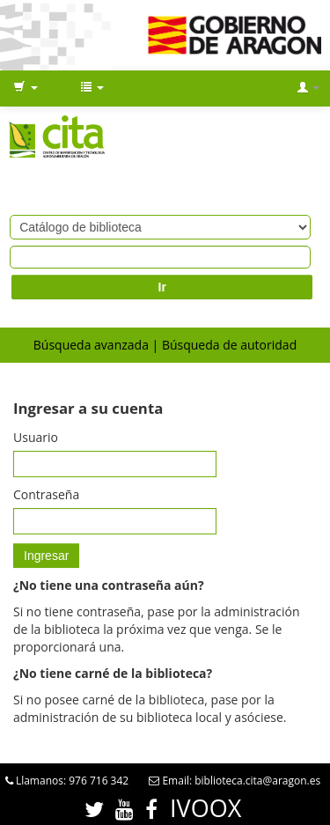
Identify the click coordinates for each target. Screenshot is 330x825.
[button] (25, 88)
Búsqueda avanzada (91, 344)
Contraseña (46, 494)
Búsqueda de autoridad (229, 344)
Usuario (35, 437)
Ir (162, 287)
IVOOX (205, 808)
